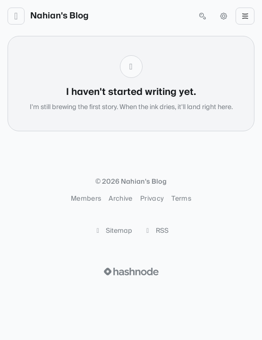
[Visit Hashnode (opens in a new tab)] (131, 271)
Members (86, 198)
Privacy (152, 198)
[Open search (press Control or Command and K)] (202, 16)
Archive (120, 198)
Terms (181, 198)
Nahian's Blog (59, 16)
